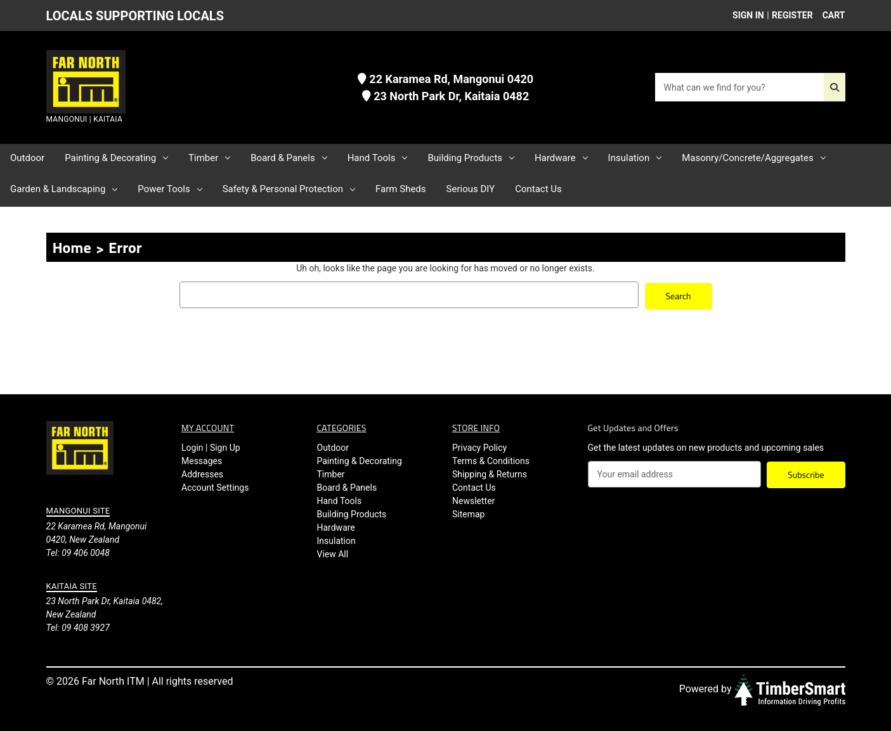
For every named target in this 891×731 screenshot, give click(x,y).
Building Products (470, 158)
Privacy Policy (479, 446)
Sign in (748, 15)
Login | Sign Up (210, 446)
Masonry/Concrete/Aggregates (753, 158)
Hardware (561, 158)
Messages (201, 460)
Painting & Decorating (116, 158)
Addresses (202, 473)
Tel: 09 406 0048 (78, 551)
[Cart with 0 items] (830, 15)
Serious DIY (470, 189)
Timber (209, 158)
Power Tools (170, 189)
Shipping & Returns (489, 473)
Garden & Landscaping (63, 189)
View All (333, 553)
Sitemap (468, 513)
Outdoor (27, 158)
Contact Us (538, 189)
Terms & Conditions (491, 460)
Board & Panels (288, 158)
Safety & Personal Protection (289, 189)
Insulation (635, 158)
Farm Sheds (400, 189)
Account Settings (215, 486)
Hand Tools (378, 158)
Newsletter (473, 500)
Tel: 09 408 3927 (78, 626)
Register (792, 15)
